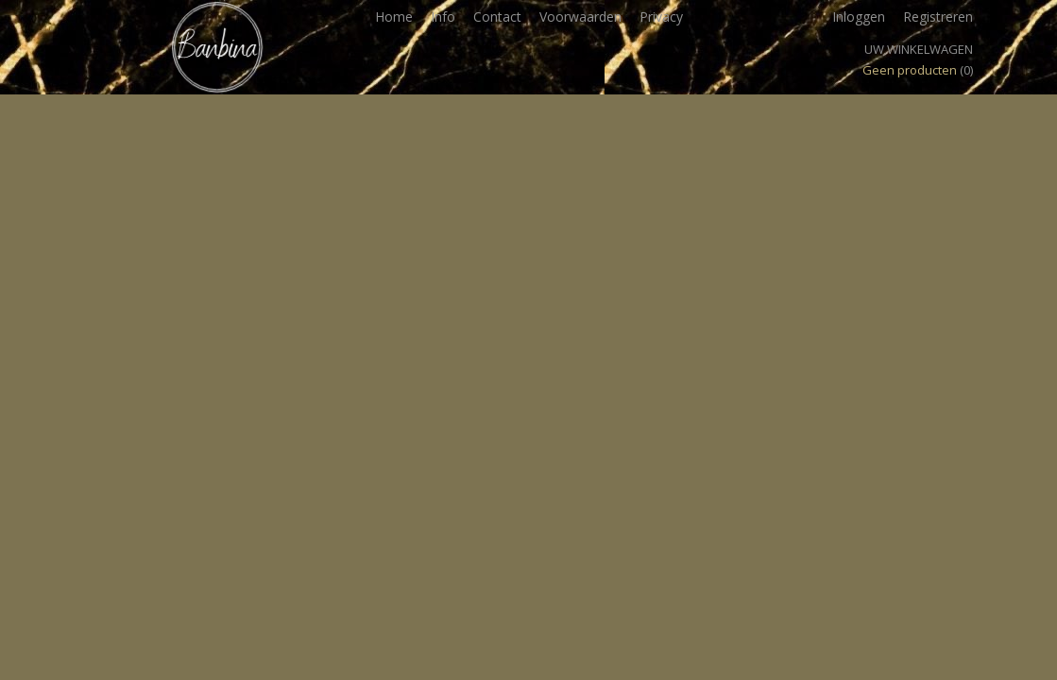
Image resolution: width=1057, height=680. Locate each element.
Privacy (661, 17)
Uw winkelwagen (918, 49)
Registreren (938, 17)
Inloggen (858, 17)
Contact (497, 17)
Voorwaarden (580, 17)
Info (443, 17)
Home (394, 17)
